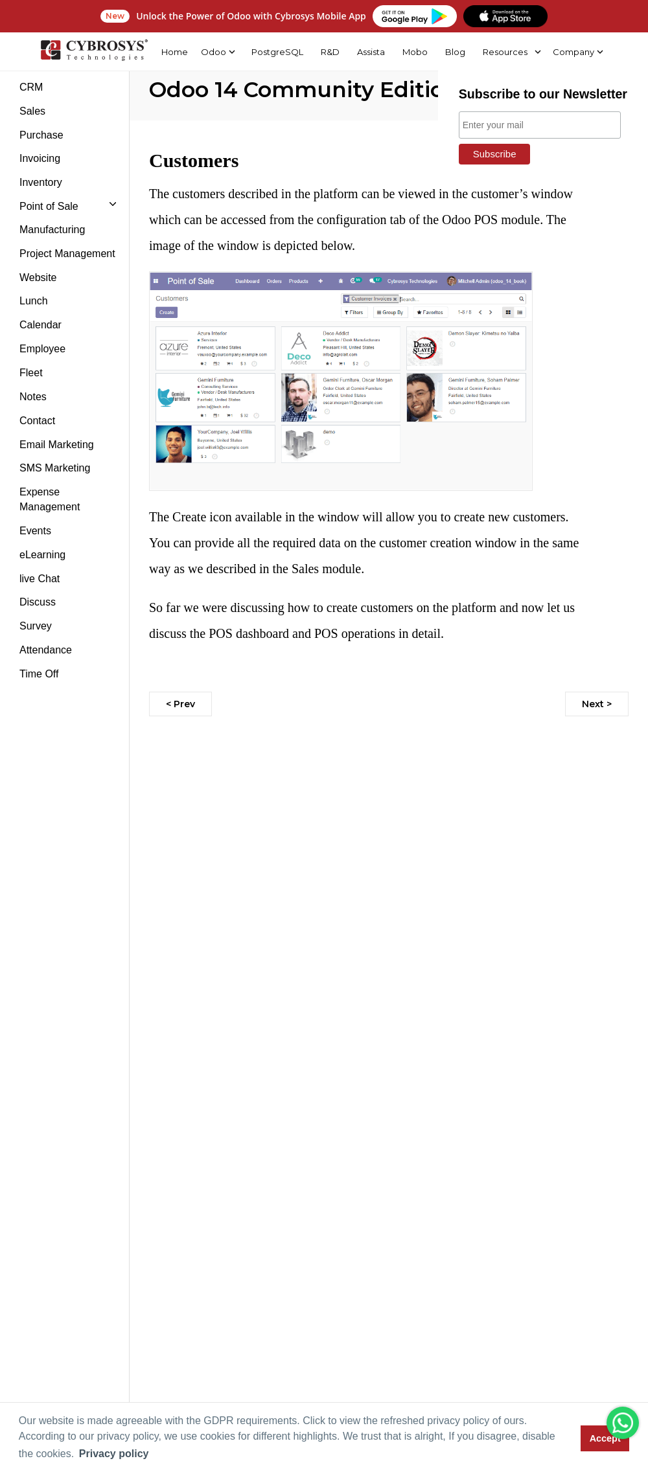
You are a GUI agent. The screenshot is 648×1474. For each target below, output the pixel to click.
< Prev (180, 704)
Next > (597, 704)
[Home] (93, 51)
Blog (455, 52)
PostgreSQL (276, 52)
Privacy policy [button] (114, 1453)
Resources (504, 52)
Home (173, 52)
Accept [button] (605, 1438)
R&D (328, 52)
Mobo (413, 52)
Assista (370, 52)
